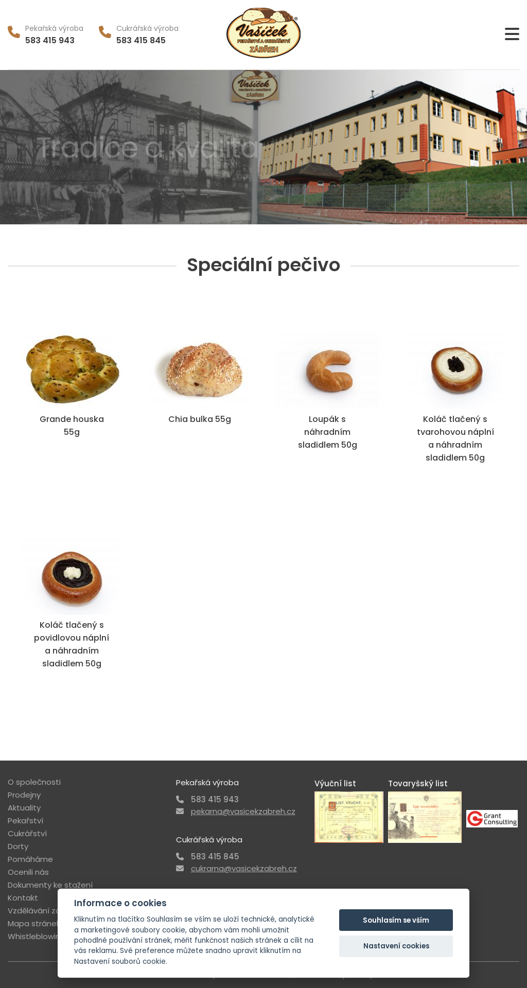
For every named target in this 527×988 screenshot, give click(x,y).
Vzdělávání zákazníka (48, 910)
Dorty (18, 846)
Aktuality (24, 807)
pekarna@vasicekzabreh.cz (243, 811)
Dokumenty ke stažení (50, 884)
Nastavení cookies (396, 946)
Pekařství (25, 820)
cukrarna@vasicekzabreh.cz (244, 868)
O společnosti (34, 782)
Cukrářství (27, 833)
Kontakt (23, 897)
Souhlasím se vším (396, 920)
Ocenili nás (28, 872)
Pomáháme (30, 859)
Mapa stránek (34, 923)
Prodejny (24, 794)
